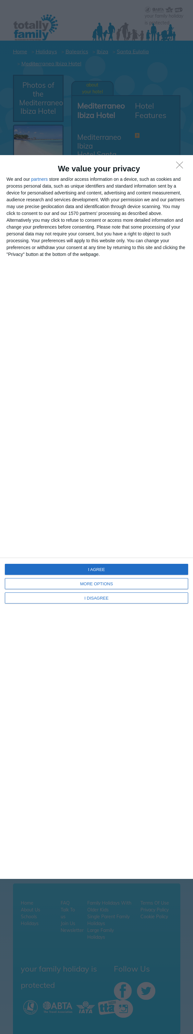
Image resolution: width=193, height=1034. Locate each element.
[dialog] (96, 517)
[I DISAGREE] (181, 167)
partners (39, 179)
